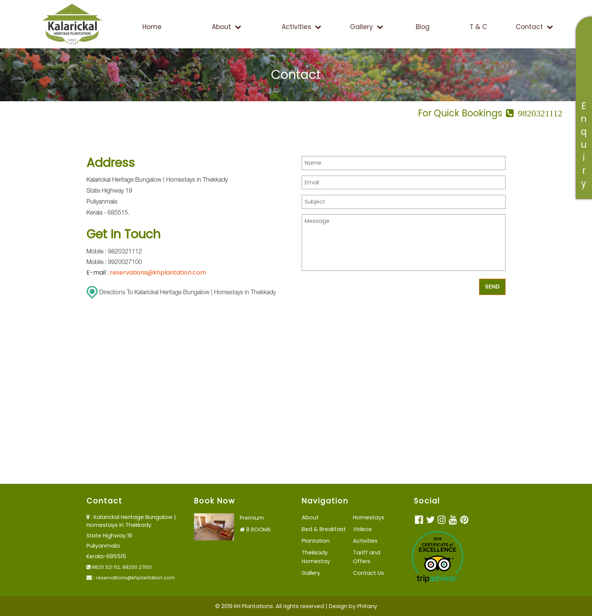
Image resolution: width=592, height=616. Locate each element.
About (226, 26)
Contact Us (368, 573)
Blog (423, 26)
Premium (252, 518)
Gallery (366, 26)
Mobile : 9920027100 (114, 263)
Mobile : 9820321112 (114, 252)
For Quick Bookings (490, 113)
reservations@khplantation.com (158, 272)
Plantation (316, 541)
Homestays (368, 517)
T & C (478, 26)
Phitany (367, 606)
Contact (534, 26)
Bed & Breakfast (324, 529)
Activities (301, 26)
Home (152, 26)
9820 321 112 (103, 567)
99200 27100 (137, 567)
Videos (362, 529)
